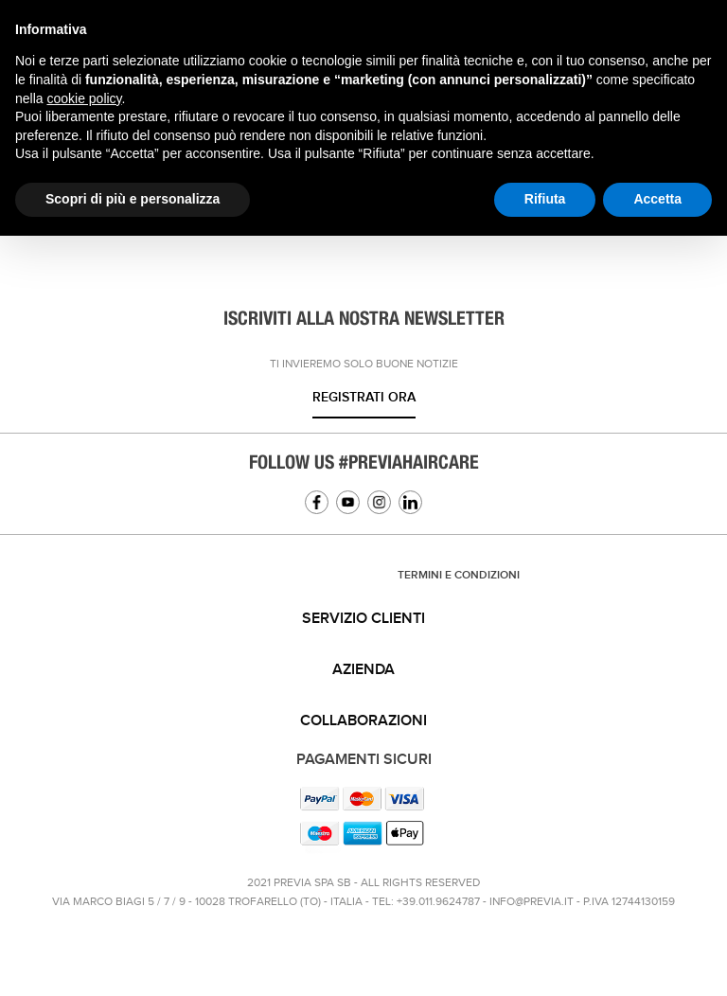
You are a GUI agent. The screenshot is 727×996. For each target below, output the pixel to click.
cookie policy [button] (83, 98)
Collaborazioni (363, 721)
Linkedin (410, 502)
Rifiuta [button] (545, 198)
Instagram (379, 502)
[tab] (363, 619)
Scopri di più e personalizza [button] (132, 198)
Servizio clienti (363, 619)
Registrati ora (364, 397)
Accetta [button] (657, 198)
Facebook (317, 502)
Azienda (363, 670)
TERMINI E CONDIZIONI (459, 575)
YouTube (348, 502)
